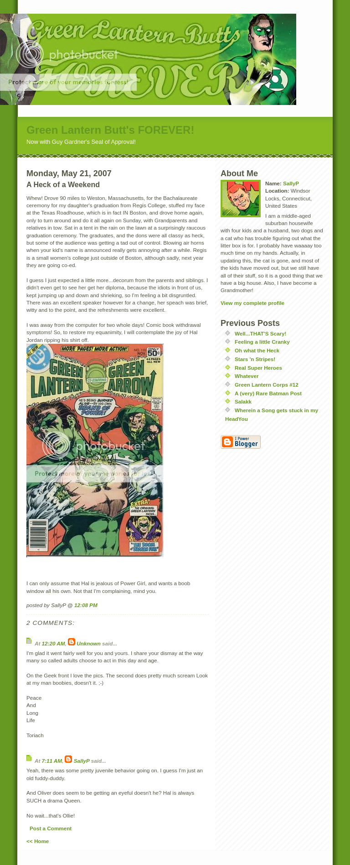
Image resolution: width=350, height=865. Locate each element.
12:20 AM (53, 643)
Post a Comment (51, 828)
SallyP (82, 761)
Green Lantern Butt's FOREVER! (110, 130)
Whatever (247, 376)
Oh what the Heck (257, 350)
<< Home (37, 841)
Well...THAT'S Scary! (260, 333)
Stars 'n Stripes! (255, 359)
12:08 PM (86, 605)
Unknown (89, 643)
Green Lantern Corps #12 (267, 385)
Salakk (243, 401)
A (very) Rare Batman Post (268, 393)
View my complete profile (252, 303)
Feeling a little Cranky (262, 342)
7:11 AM (52, 761)
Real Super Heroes (258, 368)
